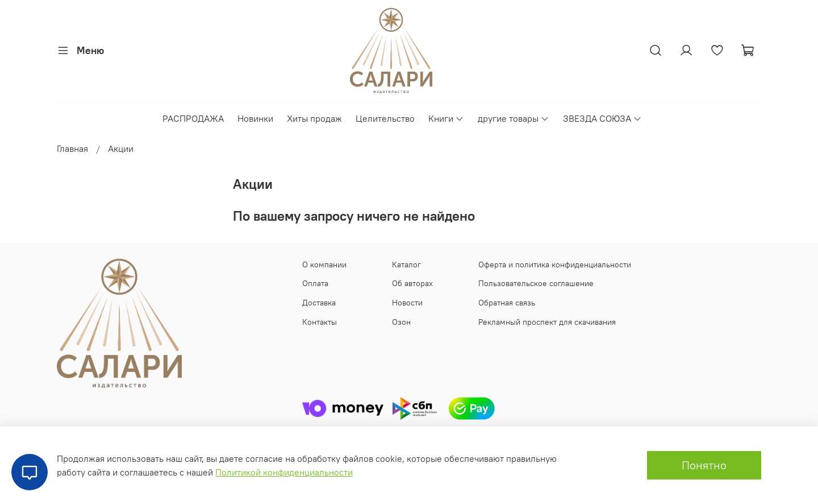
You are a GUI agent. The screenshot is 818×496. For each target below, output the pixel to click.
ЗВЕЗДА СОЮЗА (602, 118)
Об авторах (412, 283)
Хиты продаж (314, 118)
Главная (72, 148)
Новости (407, 302)
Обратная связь (506, 302)
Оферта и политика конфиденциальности (554, 264)
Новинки (255, 118)
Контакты (319, 322)
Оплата (315, 283)
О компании (324, 264)
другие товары (513, 118)
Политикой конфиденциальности (284, 472)
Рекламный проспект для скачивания (547, 322)
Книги (446, 118)
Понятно (704, 465)
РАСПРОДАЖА (193, 118)
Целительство (385, 118)
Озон (401, 322)
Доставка (319, 302)
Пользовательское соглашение (536, 283)
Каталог (406, 264)
